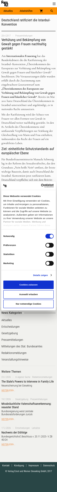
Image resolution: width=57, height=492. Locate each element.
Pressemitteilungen (24, 35)
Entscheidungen (22, 428)
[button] (54, 4)
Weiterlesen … (8, 390)
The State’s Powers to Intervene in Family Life (27, 381)
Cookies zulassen (28, 284)
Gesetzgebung (21, 399)
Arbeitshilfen (26, 10)
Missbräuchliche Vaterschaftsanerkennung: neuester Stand (26, 405)
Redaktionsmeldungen (42, 377)
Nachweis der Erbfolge (14, 432)
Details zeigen (40, 275)
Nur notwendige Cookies (28, 304)
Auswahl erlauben (28, 294)
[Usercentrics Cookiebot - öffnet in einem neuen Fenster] (41, 186)
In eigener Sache (22, 377)
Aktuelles (8, 10)
